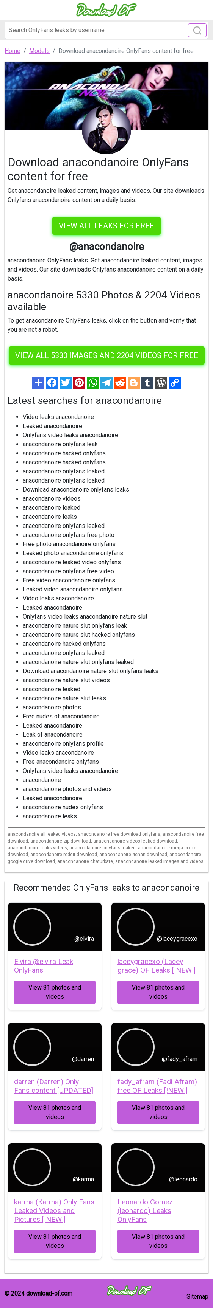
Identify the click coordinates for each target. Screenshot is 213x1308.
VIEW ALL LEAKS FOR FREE (106, 225)
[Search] (106, 30)
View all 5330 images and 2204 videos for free (106, 355)
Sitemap (197, 1296)
